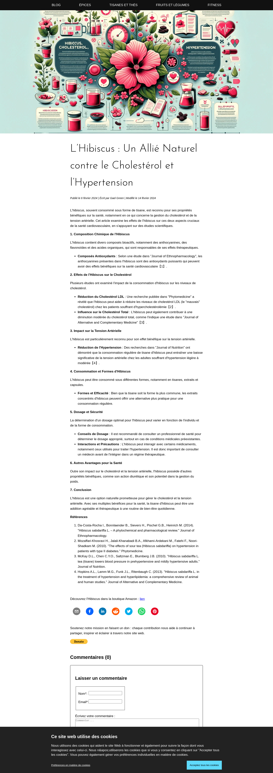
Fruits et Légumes (172, 5)
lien (142, 599)
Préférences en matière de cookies (70, 765)
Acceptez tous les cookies (204, 765)
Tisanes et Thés (123, 5)
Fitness (214, 5)
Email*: (83, 702)
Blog (56, 5)
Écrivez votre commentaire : (136, 723)
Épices (85, 5)
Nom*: (82, 693)
